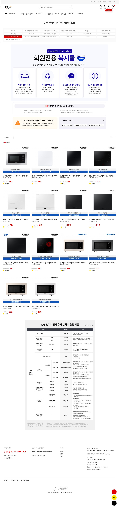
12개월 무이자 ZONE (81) (32, 31)
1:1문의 (95, 1)
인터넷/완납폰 (53, 13)
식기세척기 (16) (106, 34)
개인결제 (99, 1)
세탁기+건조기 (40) (106, 31)
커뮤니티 (78, 13)
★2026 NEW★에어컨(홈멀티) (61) (69, 31)
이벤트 (61, 455)
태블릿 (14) (69, 36)
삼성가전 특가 (32, 13)
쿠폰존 (114, 1)
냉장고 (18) (69, 34)
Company (87, 13)
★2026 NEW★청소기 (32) (31, 36)
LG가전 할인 (42, 13)
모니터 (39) (87, 36)
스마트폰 (22, 13)
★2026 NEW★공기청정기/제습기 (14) (50, 36)
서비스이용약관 (15, 484)
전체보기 (13, 31)
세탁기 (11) (13, 34)
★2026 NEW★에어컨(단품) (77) (50, 31)
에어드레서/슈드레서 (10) (50, 34)
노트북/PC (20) (106, 36)
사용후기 (104, 1)
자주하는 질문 (63, 453)
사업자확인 (108, 457)
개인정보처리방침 (26, 484)
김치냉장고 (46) (87, 34)
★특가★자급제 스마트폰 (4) (13, 39)
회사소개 (6, 484)
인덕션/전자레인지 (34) (13, 36)
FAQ (91, 1)
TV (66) (87, 31)
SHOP (62, 13)
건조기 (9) (31, 34)
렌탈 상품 (70, 13)
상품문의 (109, 1)
